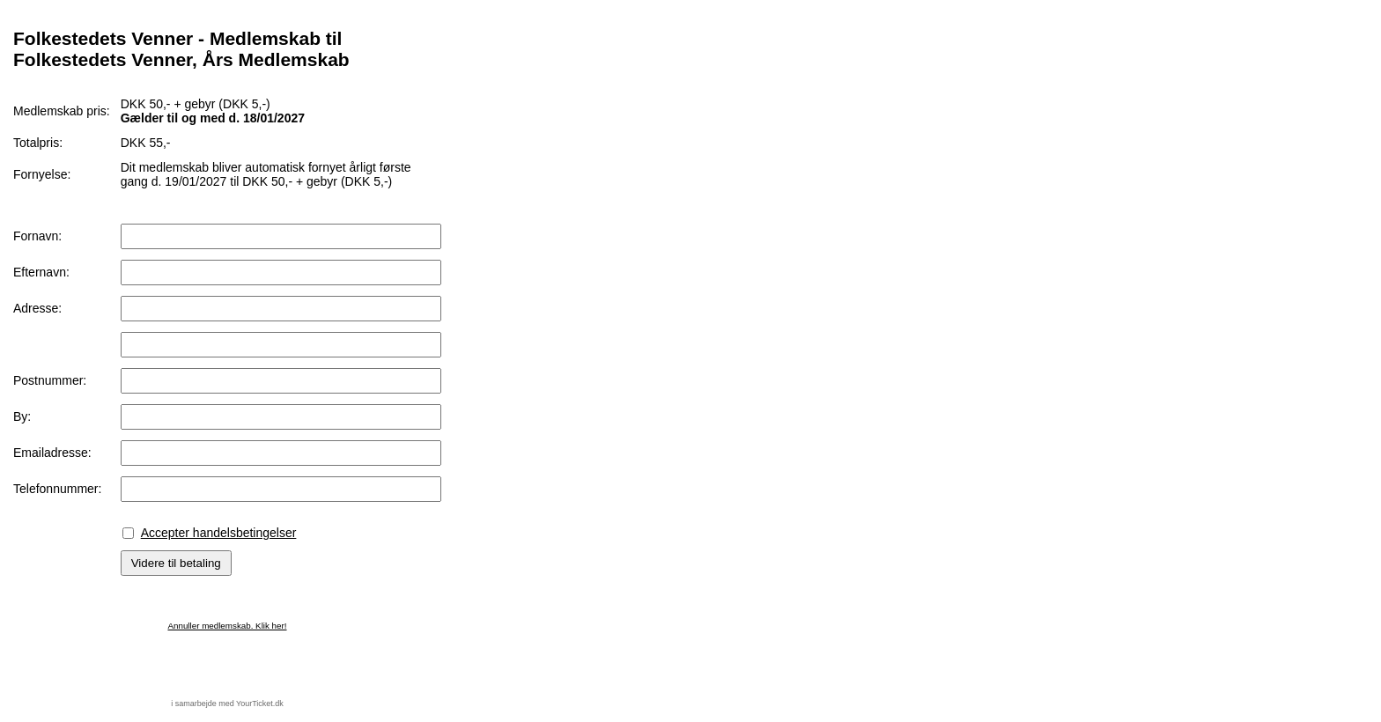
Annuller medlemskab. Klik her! (226, 625)
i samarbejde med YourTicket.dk (227, 703)
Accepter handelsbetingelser (219, 533)
